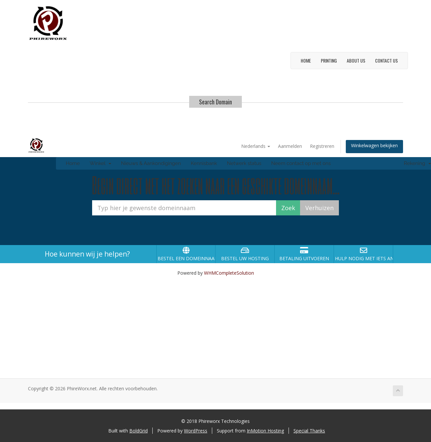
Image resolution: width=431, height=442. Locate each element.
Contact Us (386, 60)
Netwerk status (244, 163)
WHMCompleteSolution (229, 273)
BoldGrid (138, 431)
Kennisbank (204, 163)
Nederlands (255, 146)
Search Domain (215, 101)
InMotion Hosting (265, 431)
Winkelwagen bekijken (374, 145)
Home (306, 60)
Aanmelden (290, 146)
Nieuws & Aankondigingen (151, 163)
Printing (329, 60)
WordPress (195, 431)
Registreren (322, 146)
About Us (356, 60)
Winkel (100, 163)
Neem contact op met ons (301, 163)
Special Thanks (309, 431)
